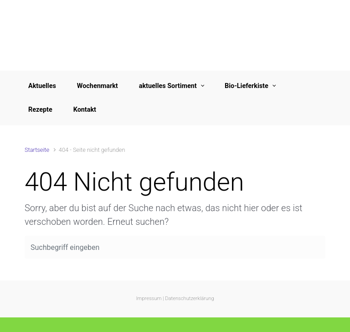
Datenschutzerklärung (189, 298)
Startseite (37, 149)
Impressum (148, 298)
